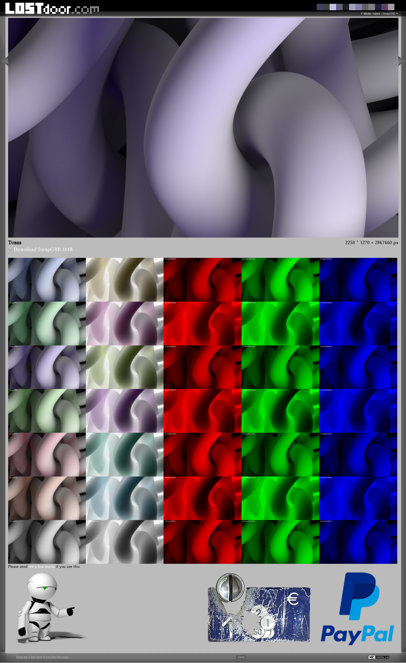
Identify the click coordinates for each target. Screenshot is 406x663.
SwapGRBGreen (249, 346)
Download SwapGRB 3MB (40, 249)
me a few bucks (42, 567)
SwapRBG (13, 303)
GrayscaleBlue (325, 521)
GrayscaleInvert (93, 521)
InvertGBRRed (170, 390)
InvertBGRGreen (249, 478)
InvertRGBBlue (326, 303)
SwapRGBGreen (249, 259)
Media (367, 13)
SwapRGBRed (170, 259)
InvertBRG (91, 434)
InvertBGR (91, 478)
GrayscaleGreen (249, 521)
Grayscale (13, 521)
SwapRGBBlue (326, 259)
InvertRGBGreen (249, 303)
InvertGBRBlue (326, 390)
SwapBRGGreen (249, 434)
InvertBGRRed (170, 478)
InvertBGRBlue (326, 478)
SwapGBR (13, 390)
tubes (376, 13)
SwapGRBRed (170, 346)
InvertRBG (91, 303)
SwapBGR (13, 478)
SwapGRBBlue (326, 346)
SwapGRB (13, 346)
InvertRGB (91, 259)
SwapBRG (13, 434)
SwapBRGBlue (326, 434)
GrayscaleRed (170, 521)
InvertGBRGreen (249, 390)
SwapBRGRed (170, 434)
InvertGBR (91, 390)
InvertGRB (91, 346)
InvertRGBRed (170, 303)
